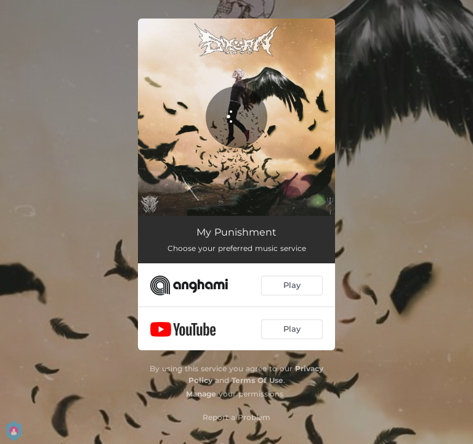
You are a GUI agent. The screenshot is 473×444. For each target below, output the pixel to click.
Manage (201, 393)
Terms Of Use (257, 380)
